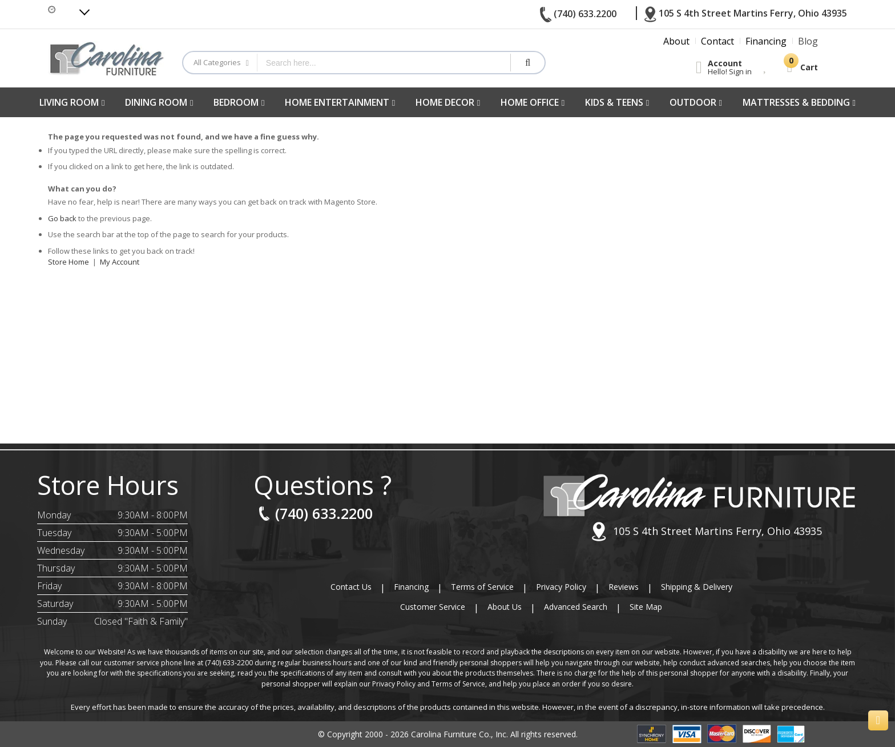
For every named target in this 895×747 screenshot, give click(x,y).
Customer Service (432, 606)
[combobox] (383, 62)
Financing (411, 586)
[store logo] (106, 58)
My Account (119, 262)
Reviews (623, 586)
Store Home (68, 262)
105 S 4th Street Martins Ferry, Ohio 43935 (706, 531)
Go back (62, 218)
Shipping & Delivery (696, 586)
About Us (504, 606)
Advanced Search (575, 606)
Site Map (646, 606)
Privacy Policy (561, 586)
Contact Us (351, 586)
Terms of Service (482, 586)
